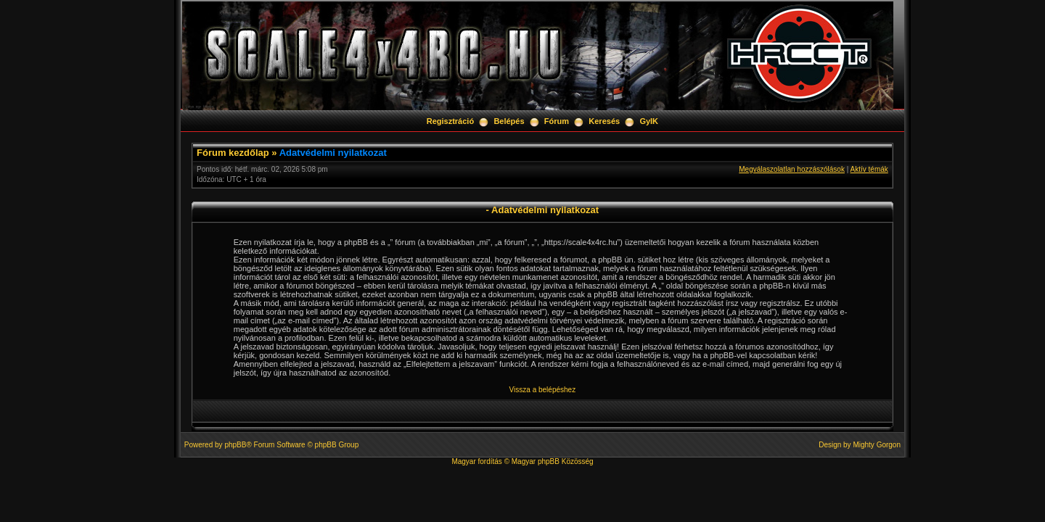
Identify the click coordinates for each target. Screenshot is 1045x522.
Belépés (508, 121)
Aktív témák (869, 169)
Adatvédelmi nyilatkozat (333, 152)
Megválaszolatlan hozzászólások (792, 169)
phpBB (235, 445)
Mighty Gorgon (877, 445)
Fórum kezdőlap (233, 152)
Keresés (604, 121)
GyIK (648, 121)
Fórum (556, 121)
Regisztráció (450, 121)
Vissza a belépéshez (542, 390)
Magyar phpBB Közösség (553, 461)
